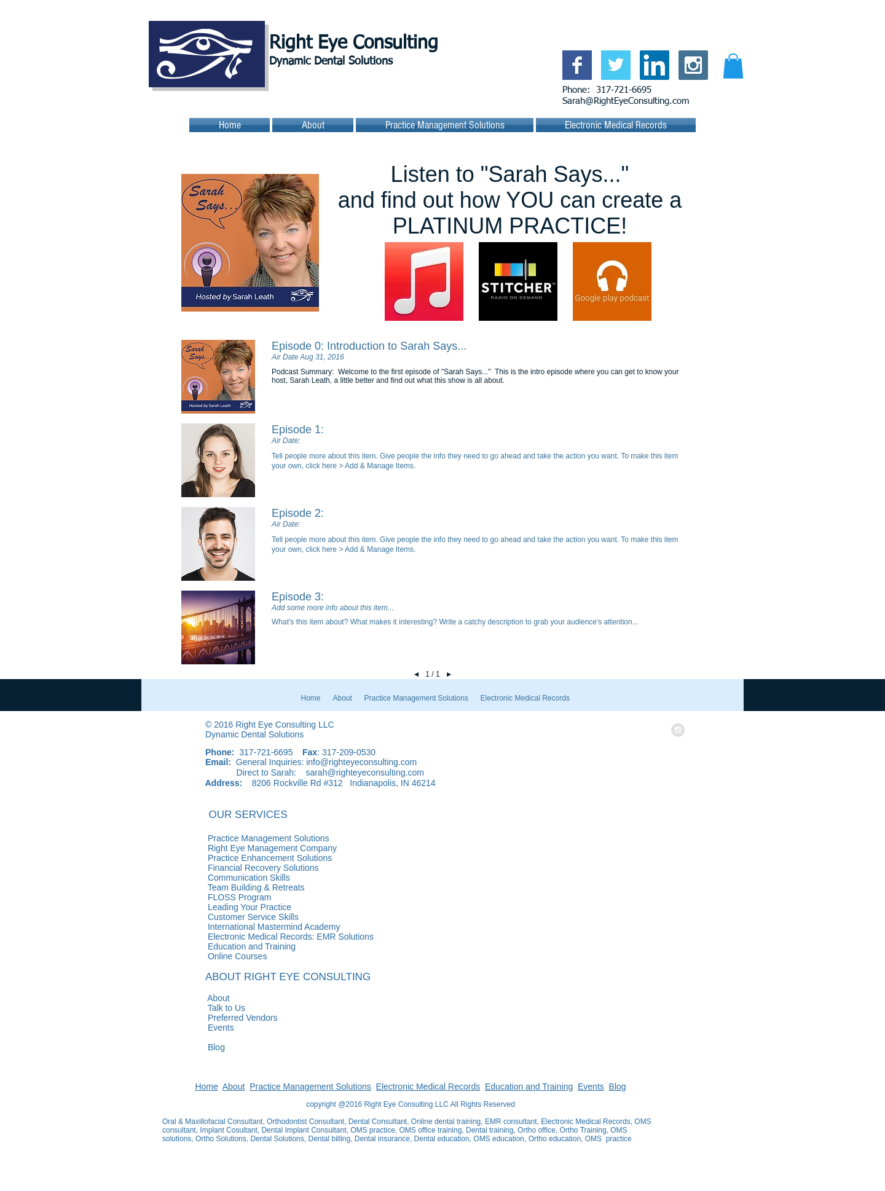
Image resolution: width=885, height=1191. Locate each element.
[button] (733, 66)
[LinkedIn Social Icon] (654, 65)
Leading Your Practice (226, 907)
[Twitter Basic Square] (616, 65)
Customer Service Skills (230, 917)
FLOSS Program (216, 897)
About (196, 998)
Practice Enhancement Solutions (312, 858)
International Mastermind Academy (251, 927)
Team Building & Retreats (233, 887)
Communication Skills (226, 877)
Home (206, 1086)
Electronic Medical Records (428, 1086)
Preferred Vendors (220, 1018)
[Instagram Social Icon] (693, 65)
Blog (193, 1047)
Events (198, 1027)
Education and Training (529, 1086)
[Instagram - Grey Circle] (678, 730)
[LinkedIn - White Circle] (660, 730)
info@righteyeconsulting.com (361, 762)
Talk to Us (203, 1008)
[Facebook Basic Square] (577, 65)
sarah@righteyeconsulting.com (364, 772)
